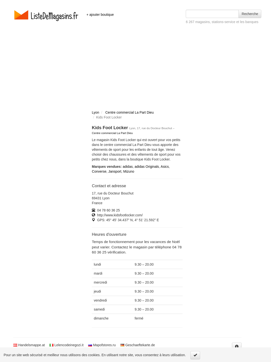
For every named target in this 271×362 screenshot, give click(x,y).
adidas (128, 166)
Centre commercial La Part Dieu (129, 112)
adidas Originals (147, 166)
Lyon (95, 112)
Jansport (114, 171)
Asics (165, 166)
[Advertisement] (135, 73)
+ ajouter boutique (100, 15)
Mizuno (128, 171)
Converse (99, 171)
